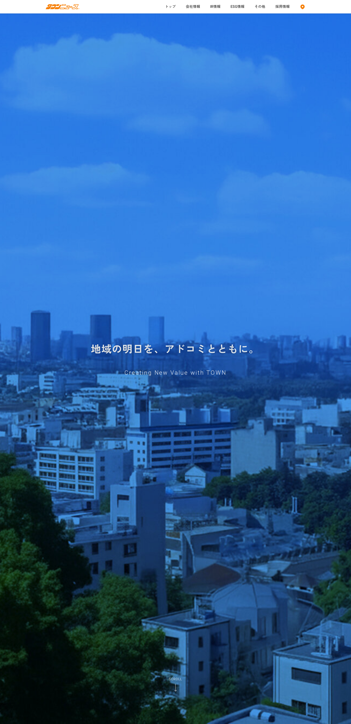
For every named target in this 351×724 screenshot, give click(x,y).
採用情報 (282, 6)
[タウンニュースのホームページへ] (62, 6)
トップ (170, 6)
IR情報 (215, 6)
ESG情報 (237, 6)
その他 (260, 6)
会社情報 (193, 6)
